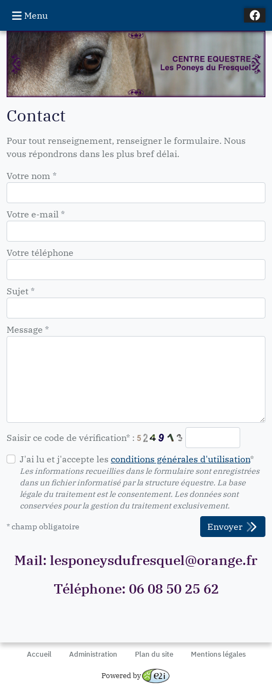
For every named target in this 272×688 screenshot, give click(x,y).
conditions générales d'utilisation (180, 459)
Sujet (21, 291)
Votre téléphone (40, 252)
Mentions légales (218, 654)
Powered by (135, 675)
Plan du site (154, 654)
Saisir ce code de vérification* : (71, 437)
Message (28, 329)
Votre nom (31, 175)
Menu (30, 15)
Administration (93, 654)
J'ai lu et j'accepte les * (137, 459)
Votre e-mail (36, 214)
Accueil (39, 654)
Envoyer (232, 527)
